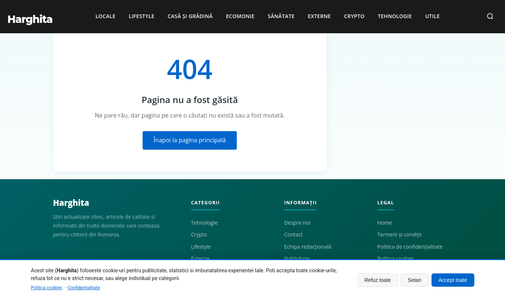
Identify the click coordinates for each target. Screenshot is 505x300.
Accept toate (453, 280)
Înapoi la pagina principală (190, 140)
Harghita (71, 202)
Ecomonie (240, 16)
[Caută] (490, 17)
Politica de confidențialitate (410, 246)
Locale (106, 16)
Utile (432, 16)
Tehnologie (395, 16)
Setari (415, 280)
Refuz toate (377, 280)
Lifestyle (141, 16)
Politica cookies (46, 287)
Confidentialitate (84, 287)
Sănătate (281, 16)
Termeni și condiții (399, 234)
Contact (293, 234)
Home (384, 222)
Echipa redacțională (307, 246)
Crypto (354, 16)
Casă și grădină (190, 16)
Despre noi (297, 222)
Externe (319, 16)
